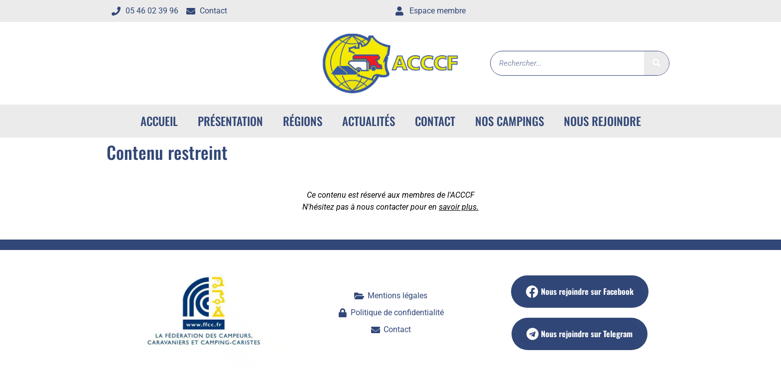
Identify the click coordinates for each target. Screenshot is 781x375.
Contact (435, 121)
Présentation (230, 121)
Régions (302, 121)
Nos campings (509, 121)
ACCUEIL (159, 121)
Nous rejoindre (602, 121)
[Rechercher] (656, 63)
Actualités (368, 121)
